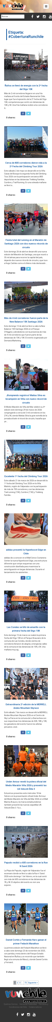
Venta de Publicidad (28, 1004)
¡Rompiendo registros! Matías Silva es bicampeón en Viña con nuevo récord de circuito (26, 399)
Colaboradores (35, 1007)
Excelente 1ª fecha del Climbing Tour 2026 (26, 476)
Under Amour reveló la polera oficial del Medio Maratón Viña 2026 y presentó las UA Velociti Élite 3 (26, 785)
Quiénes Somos (11, 1004)
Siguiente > (33, 983)
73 (25, 983)
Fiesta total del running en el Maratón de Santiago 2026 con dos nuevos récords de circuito (26, 244)
